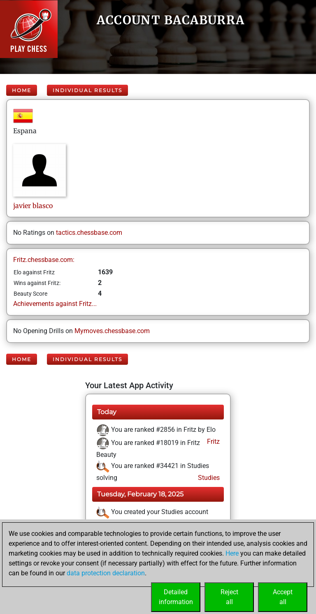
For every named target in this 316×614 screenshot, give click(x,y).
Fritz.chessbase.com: (43, 260)
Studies (208, 478)
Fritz (212, 441)
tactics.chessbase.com (89, 232)
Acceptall (283, 597)
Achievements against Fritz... (55, 304)
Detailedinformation (176, 597)
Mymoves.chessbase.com (112, 331)
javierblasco (33, 206)
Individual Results (87, 90)
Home (21, 90)
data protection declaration (106, 573)
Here (232, 553)
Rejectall (229, 597)
